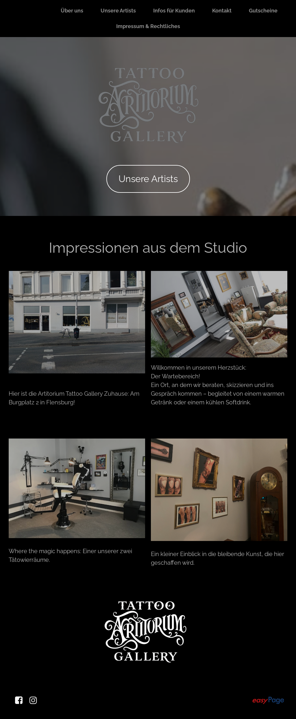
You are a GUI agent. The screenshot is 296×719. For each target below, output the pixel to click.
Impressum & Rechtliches (148, 26)
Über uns (72, 11)
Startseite (31, 11)
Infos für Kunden (174, 11)
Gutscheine (263, 11)
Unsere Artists (118, 11)
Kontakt (222, 11)
